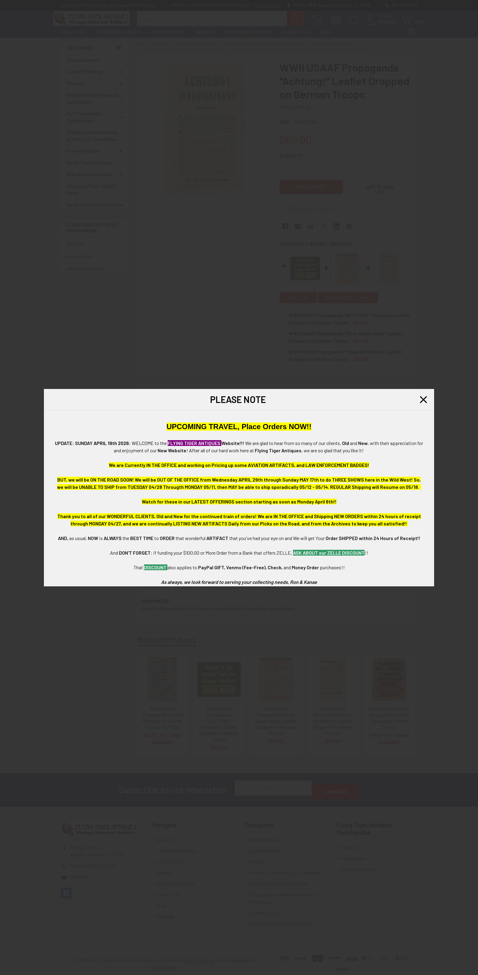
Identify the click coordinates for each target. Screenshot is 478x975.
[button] (423, 400)
